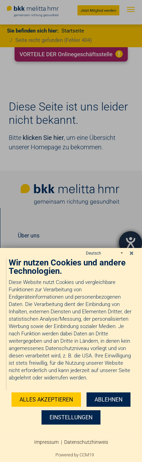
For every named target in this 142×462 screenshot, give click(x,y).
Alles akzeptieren (46, 399)
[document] (71, 324)
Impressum (46, 442)
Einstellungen (71, 417)
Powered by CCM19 (74, 454)
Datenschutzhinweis (86, 442)
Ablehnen (108, 399)
